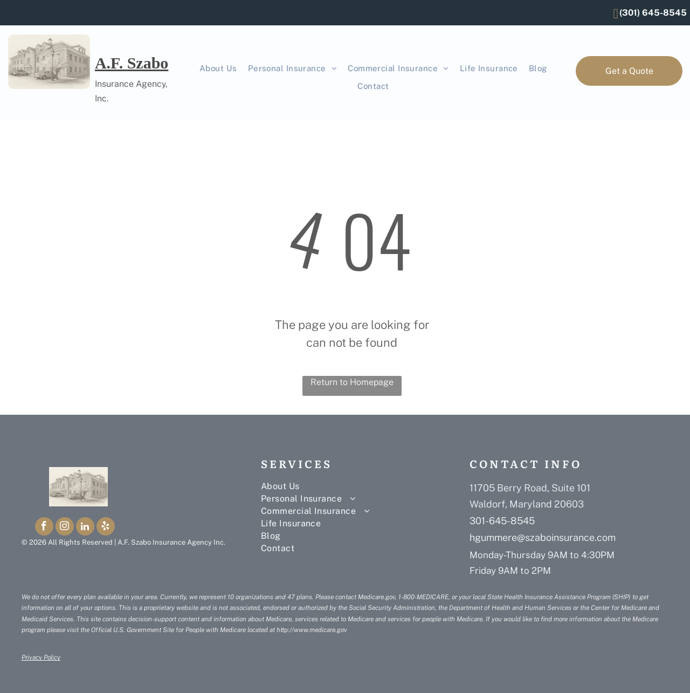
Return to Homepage (352, 382)
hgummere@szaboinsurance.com (543, 537)
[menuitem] (218, 69)
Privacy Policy (41, 657)
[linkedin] (85, 527)
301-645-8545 (502, 520)
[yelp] (105, 527)
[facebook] (44, 527)
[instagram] (65, 527)
